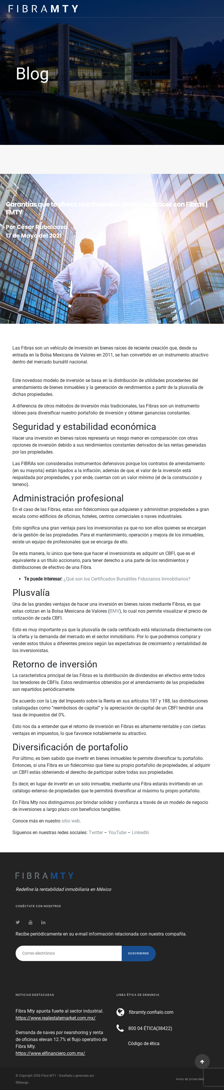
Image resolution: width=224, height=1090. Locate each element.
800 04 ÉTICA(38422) (150, 1028)
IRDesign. (22, 1082)
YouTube (117, 832)
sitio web (71, 821)
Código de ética (144, 1043)
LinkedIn (140, 832)
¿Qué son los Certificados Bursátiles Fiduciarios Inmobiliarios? (127, 579)
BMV (114, 611)
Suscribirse (138, 953)
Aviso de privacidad (190, 1079)
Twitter (96, 832)
